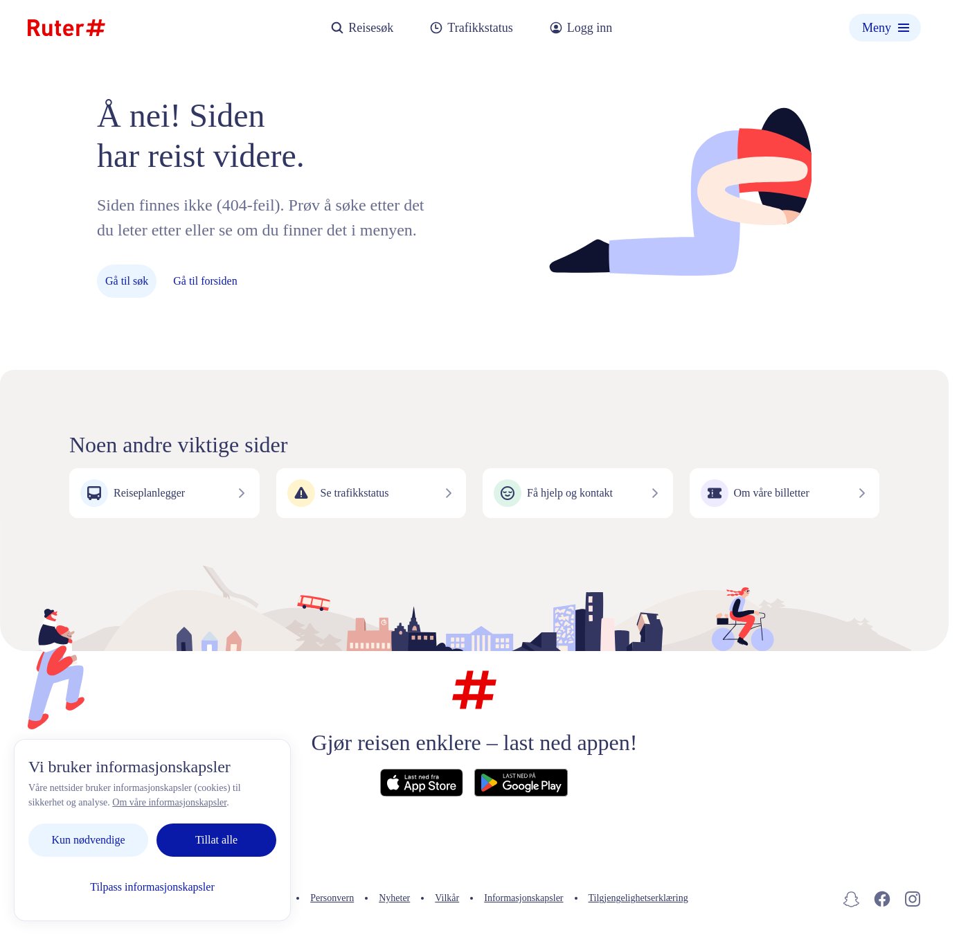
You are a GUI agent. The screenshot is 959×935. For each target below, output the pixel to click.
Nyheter (394, 898)
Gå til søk (126, 281)
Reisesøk (361, 28)
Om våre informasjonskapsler (169, 802)
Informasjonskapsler (523, 898)
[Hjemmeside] (66, 27)
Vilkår (447, 898)
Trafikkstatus (470, 28)
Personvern (332, 898)
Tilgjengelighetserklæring (638, 898)
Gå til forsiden (205, 281)
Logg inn (581, 28)
